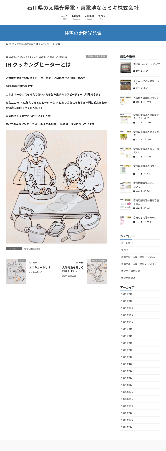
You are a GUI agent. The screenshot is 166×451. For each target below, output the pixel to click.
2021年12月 (127, 308)
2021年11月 (127, 315)
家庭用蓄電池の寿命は (145, 217)
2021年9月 (126, 329)
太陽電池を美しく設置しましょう (73, 269)
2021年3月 (126, 371)
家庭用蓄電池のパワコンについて (146, 167)
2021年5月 (126, 357)
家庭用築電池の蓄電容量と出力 (146, 202)
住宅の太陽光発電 (96, 56)
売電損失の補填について (146, 98)
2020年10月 (127, 406)
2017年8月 (126, 427)
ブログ (124, 250)
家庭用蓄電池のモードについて (146, 185)
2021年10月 (127, 322)
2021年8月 (126, 336)
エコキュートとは (39, 267)
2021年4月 (126, 364)
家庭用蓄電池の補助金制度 (146, 133)
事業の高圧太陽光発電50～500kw (139, 264)
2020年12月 (127, 392)
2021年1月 (126, 385)
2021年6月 (126, 350)
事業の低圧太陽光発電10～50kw (138, 257)
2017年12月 (127, 420)
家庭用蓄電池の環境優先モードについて (146, 116)
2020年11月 (127, 399)
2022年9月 (126, 301)
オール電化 (127, 243)
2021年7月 (126, 343)
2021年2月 (126, 378)
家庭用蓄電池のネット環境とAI (146, 150)
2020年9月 (126, 413)
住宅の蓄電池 (128, 278)
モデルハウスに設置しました (146, 82)
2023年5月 (126, 294)
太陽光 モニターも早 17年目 (146, 65)
